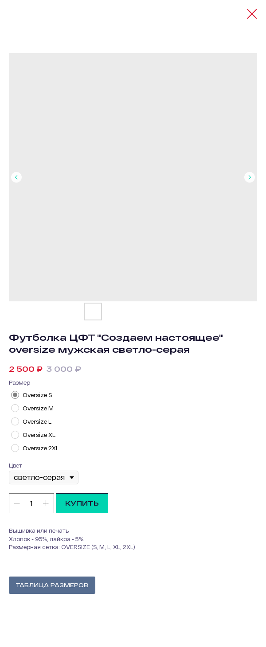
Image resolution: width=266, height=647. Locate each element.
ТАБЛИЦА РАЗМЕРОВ (52, 585)
